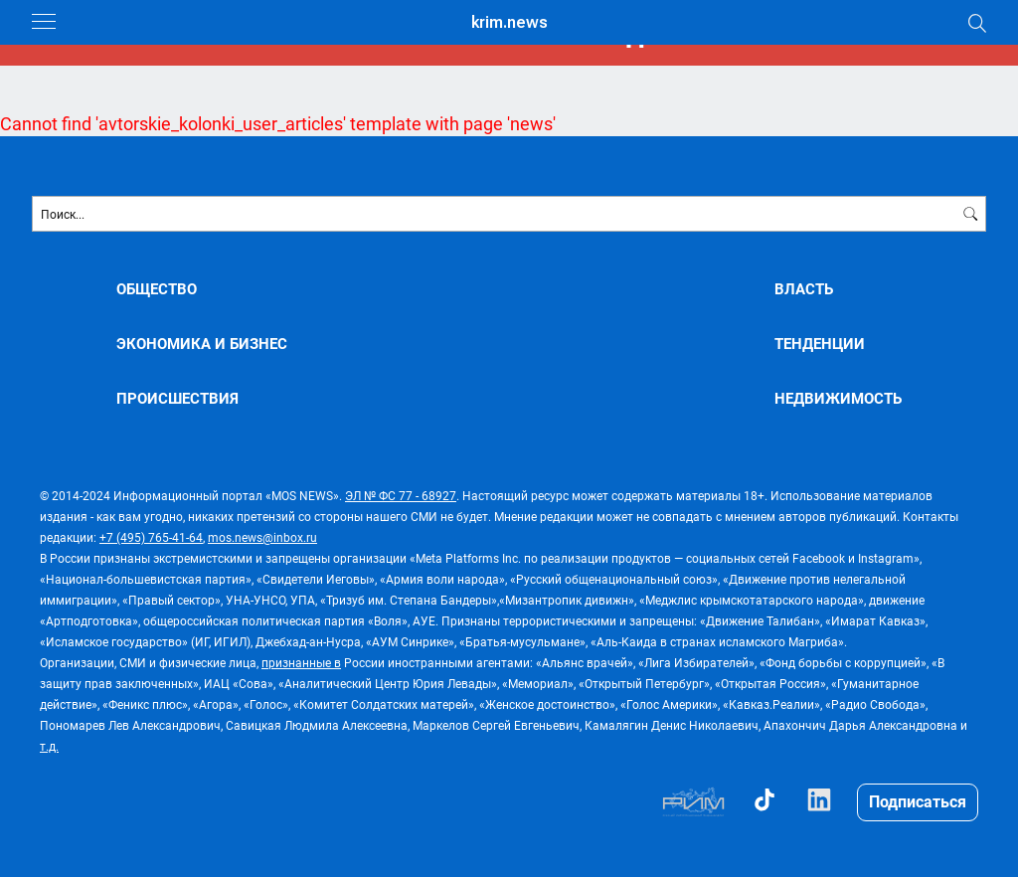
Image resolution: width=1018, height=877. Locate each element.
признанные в (301, 662)
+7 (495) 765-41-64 (151, 537)
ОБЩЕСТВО (156, 288)
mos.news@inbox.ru (262, 537)
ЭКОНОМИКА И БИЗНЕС (201, 343)
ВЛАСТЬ (803, 288)
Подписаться (917, 800)
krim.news (509, 22)
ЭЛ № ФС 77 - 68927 (400, 495)
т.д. (49, 746)
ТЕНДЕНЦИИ (819, 343)
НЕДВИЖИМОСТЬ (838, 398)
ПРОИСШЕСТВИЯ (177, 398)
